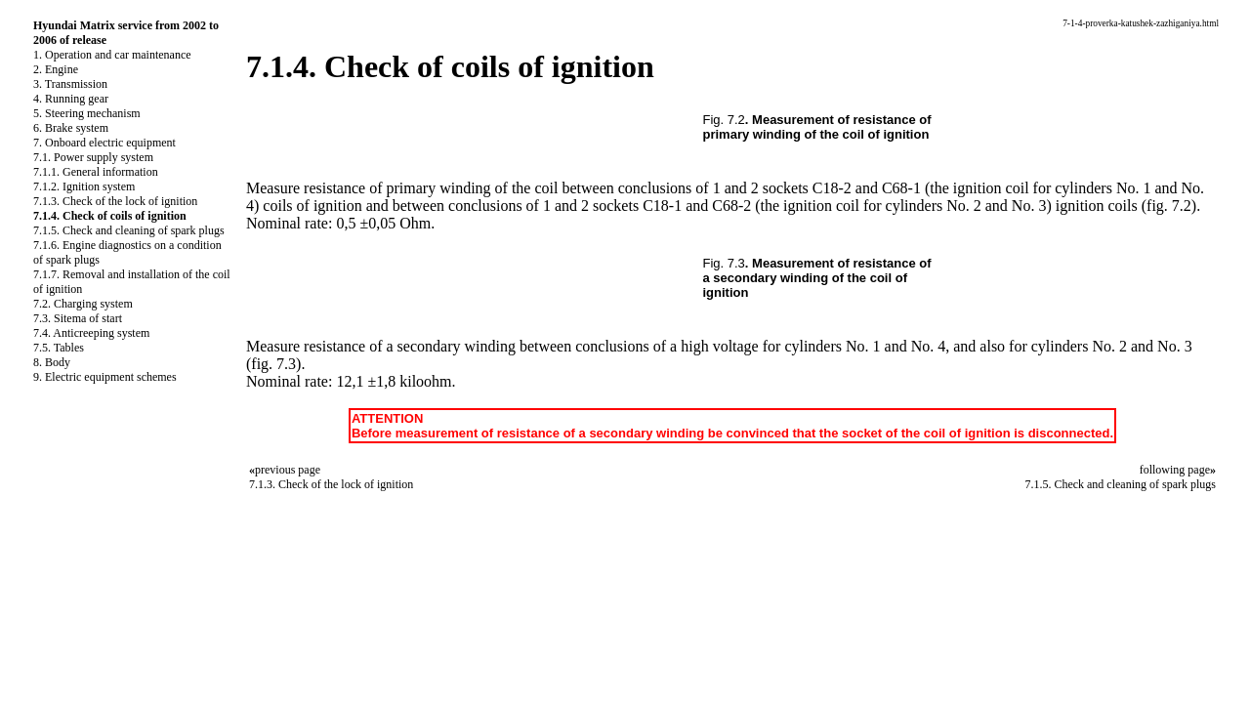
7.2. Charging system (83, 303)
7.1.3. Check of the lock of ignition (115, 201)
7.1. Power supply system (93, 157)
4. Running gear (70, 98)
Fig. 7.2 (724, 119)
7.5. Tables (58, 347)
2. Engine (55, 69)
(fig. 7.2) (1169, 205)
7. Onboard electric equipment (104, 142)
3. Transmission (70, 84)
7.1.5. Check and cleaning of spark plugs (129, 230)
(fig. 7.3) (273, 363)
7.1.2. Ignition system (84, 186)
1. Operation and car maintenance (112, 55)
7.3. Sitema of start (77, 318)
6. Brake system (70, 128)
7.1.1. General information (95, 172)
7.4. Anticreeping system (91, 333)
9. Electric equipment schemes (105, 377)
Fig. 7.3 (724, 263)
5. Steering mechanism (87, 113)
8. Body (51, 362)
